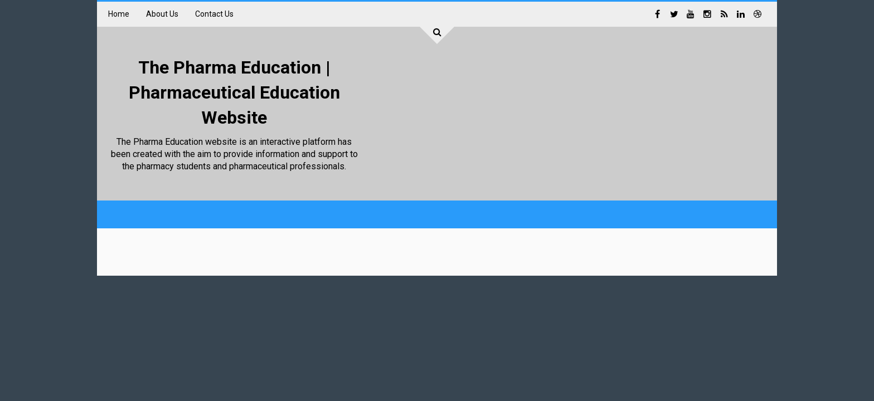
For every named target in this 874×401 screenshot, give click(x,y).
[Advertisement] (563, 117)
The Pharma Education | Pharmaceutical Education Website (234, 92)
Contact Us (214, 13)
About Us (162, 13)
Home (118, 13)
